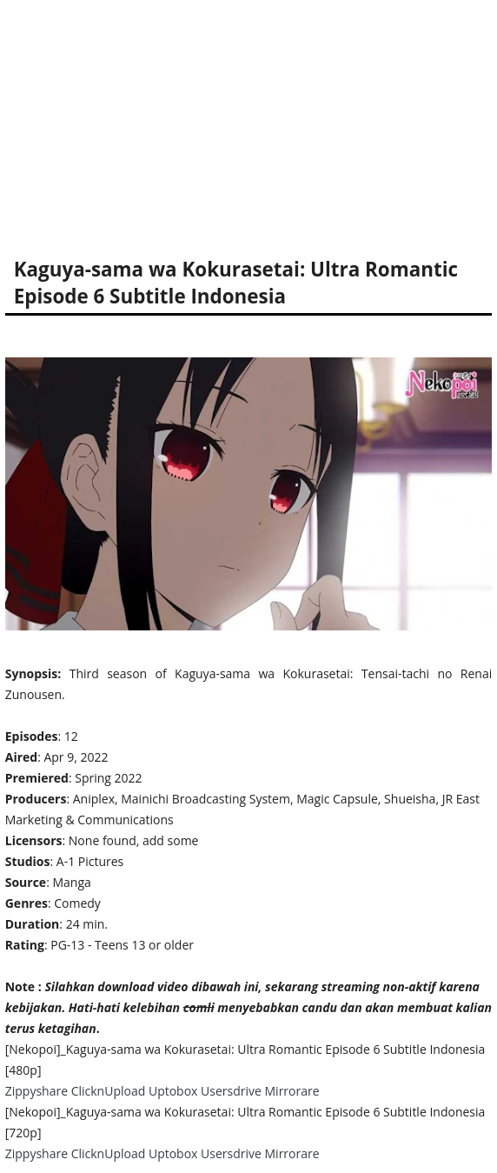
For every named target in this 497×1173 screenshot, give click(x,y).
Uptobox (173, 1091)
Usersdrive (231, 1091)
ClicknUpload (108, 1091)
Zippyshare (36, 1091)
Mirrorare (292, 1091)
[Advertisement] (248, 121)
